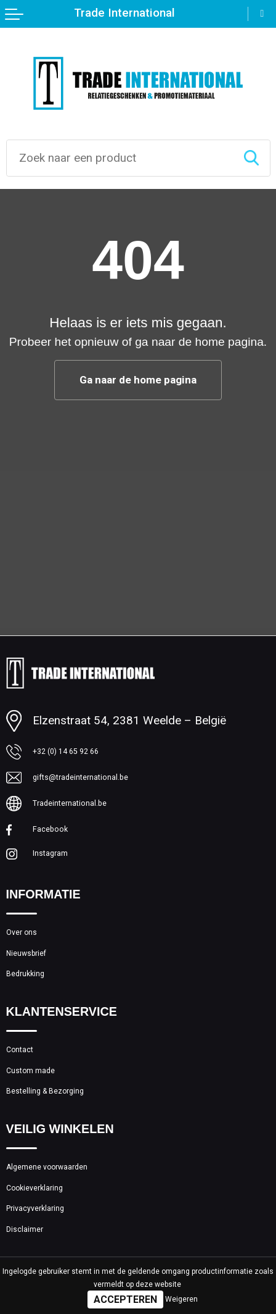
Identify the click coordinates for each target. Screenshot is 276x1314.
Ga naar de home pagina (138, 381)
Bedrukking (34, 1009)
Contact (26, 1092)
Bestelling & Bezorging (62, 1145)
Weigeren (181, 1299)
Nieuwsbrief (36, 983)
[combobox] (120, 158)
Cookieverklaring (47, 1253)
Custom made (41, 1118)
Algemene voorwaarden (65, 1227)
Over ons (28, 956)
